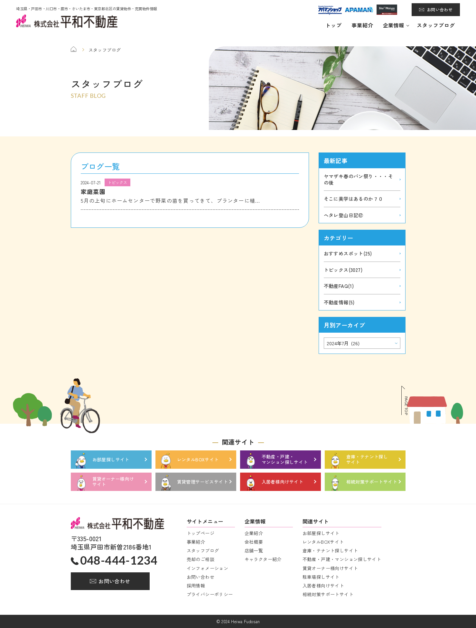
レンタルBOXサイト (323, 542)
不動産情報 (339, 302)
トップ (333, 25)
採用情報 (196, 585)
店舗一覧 (254, 550)
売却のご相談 (200, 559)
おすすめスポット (348, 253)
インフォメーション (208, 568)
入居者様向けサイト (323, 585)
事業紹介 (362, 25)
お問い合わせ (440, 9)
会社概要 (254, 542)
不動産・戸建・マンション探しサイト (342, 559)
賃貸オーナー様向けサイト (330, 568)
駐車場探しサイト (321, 577)
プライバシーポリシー (210, 594)
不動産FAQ (339, 285)
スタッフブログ (436, 25)
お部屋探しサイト (321, 533)
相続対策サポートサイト (328, 594)
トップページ (200, 533)
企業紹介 (254, 533)
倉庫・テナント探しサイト (330, 550)
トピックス (343, 269)
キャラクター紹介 (263, 559)
